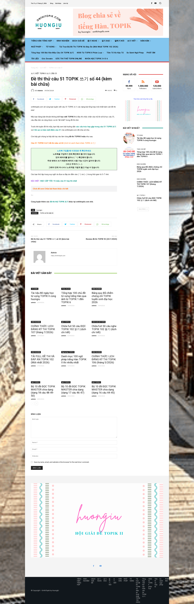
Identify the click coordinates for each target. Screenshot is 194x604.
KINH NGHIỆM (96, 289)
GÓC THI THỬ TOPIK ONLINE (186, 582)
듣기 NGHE (99, 580)
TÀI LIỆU (172, 580)
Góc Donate (178, 580)
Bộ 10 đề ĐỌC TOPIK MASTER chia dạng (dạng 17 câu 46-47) (73, 389)
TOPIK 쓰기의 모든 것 (46, 213)
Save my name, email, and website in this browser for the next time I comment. (61, 462)
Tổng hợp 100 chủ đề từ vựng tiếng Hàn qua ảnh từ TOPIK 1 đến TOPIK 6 (73, 297)
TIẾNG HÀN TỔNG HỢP (79, 582)
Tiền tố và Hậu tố (156, 582)
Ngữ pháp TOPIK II (68, 352)
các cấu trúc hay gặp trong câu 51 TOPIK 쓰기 (96, 127)
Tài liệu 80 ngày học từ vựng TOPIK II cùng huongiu (43, 296)
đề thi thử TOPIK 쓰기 (59, 202)
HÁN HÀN (120, 580)
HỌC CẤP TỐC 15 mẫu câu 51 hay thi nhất (58, 181)
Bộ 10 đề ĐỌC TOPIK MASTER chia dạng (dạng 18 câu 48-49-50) (43, 391)
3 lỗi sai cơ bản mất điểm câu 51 (47, 130)
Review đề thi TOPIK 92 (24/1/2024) (101, 239)
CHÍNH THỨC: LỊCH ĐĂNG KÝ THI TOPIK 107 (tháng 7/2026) (43, 329)
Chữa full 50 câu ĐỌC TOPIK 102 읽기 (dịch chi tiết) (73, 329)
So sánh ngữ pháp (161, 582)
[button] (160, 3)
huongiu (39, 210)
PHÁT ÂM (167, 580)
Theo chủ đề (66, 289)
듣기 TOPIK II (66, 322)
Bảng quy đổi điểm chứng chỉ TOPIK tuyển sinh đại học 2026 (102, 297)
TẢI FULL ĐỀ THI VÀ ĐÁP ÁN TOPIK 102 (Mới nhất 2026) (42, 359)
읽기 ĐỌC (105, 580)
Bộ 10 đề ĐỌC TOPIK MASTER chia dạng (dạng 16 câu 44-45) (104, 389)
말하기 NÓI (110, 582)
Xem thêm (143, 209)
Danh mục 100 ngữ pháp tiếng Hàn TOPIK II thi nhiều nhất (73, 359)
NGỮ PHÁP (126, 580)
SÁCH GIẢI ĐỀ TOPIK (98, 322)
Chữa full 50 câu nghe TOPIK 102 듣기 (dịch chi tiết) (104, 329)
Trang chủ (34, 68)
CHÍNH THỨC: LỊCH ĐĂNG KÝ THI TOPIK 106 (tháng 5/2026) (104, 359)
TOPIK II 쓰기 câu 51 (55, 68)
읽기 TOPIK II (35, 382)
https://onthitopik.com (58, 255)
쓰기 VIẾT (43, 68)
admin (40, 90)
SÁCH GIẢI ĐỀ (93, 581)
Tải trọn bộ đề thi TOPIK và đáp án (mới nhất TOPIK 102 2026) (138, 590)
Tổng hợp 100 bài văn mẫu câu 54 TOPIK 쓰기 (144, 587)
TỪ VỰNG (35, 289)
